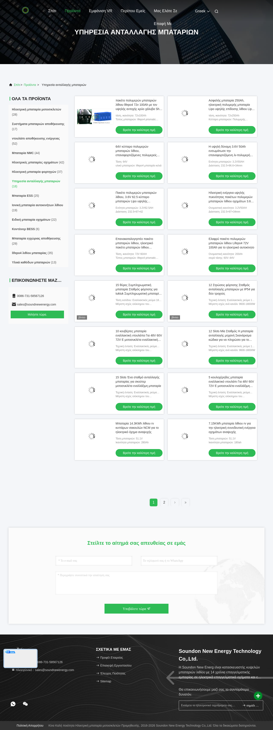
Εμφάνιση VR (100, 11)
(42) (38, 162)
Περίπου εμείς (133, 11)
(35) (32, 253)
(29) (36, 241)
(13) (34, 262)
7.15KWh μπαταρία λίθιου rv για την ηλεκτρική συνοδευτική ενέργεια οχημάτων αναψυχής (232, 428)
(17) (38, 126)
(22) (34, 219)
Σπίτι (52, 11)
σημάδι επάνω (251, 705)
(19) (37, 207)
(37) (37, 171)
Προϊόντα (73, 11)
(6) (25, 229)
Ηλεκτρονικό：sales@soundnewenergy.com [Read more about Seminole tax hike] (43, 670)
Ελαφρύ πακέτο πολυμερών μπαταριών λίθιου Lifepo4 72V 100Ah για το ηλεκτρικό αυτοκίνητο (231, 243)
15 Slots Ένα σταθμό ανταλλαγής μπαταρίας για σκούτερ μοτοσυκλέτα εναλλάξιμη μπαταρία (138, 382)
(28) (36, 112)
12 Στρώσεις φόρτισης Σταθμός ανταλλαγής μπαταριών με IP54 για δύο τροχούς (232, 289)
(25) (25, 195)
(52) (36, 141)
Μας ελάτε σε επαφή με (165, 13)
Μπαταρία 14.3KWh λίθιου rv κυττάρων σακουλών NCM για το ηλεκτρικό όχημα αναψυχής (137, 428)
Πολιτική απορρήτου (30, 725)
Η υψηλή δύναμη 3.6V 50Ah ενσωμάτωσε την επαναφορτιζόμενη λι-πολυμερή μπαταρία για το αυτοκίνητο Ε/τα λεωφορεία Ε (230, 155)
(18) (36, 183)
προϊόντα (30, 85)
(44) (26, 153)
